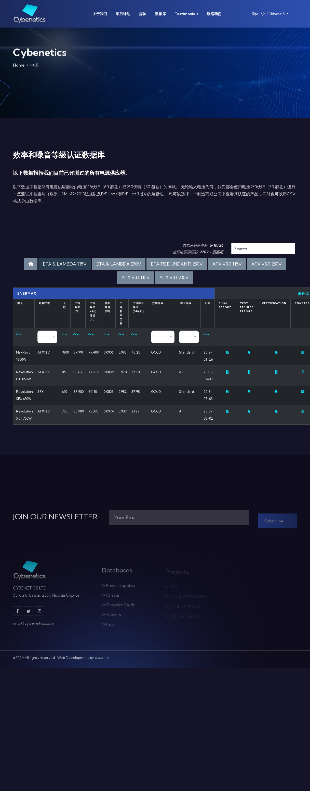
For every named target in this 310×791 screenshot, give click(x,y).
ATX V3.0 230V (266, 264)
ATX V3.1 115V (136, 277)
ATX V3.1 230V (174, 277)
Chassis (111, 597)
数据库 (160, 13)
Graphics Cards (118, 606)
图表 (303, 293)
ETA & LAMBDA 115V (65, 264)
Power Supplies (118, 587)
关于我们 (100, 13)
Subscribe (277, 522)
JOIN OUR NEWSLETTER (55, 516)
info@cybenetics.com (33, 625)
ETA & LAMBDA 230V (118, 264)
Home (19, 66)
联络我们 (214, 13)
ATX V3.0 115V (227, 264)
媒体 (142, 13)
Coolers (111, 616)
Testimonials (186, 13)
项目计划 (123, 13)
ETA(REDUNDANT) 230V (177, 264)
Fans (108, 626)
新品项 (217, 252)
